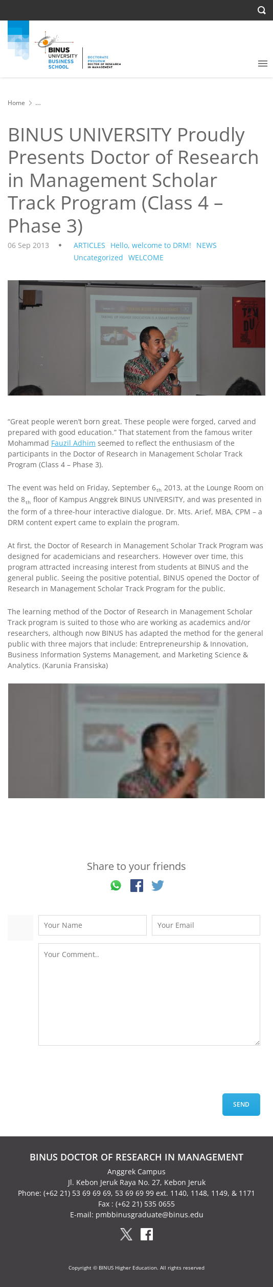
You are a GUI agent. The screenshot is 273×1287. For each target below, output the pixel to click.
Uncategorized (98, 257)
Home (16, 102)
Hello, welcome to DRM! (150, 245)
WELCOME (146, 257)
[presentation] (116, 1073)
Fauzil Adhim (73, 443)
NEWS (206, 245)
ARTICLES (89, 245)
